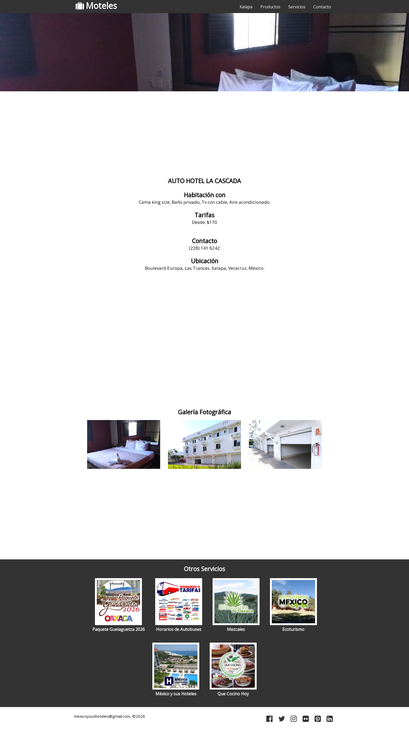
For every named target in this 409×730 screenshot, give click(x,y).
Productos (270, 7)
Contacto (322, 7)
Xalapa (245, 7)
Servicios (296, 7)
